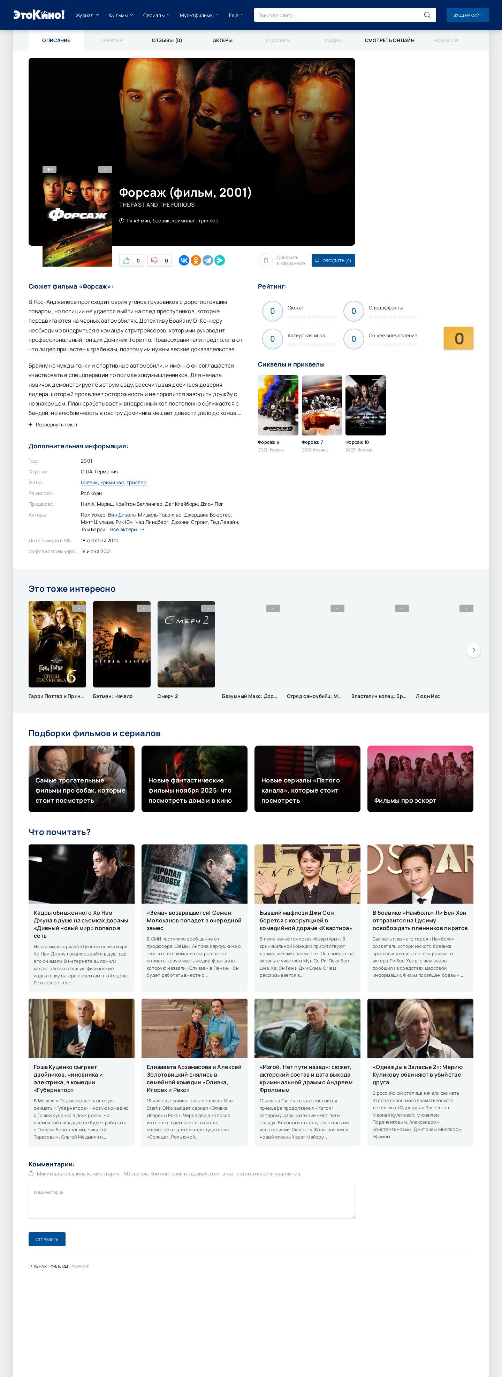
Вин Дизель (122, 514)
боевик (89, 482)
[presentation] (473, 650)
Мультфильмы (196, 15)
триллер (136, 482)
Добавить (282, 260)
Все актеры (125, 529)
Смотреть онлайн (389, 40)
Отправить (47, 1239)
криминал (112, 482)
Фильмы (118, 15)
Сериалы (154, 15)
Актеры (223, 40)
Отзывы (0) (167, 40)
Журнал (85, 15)
